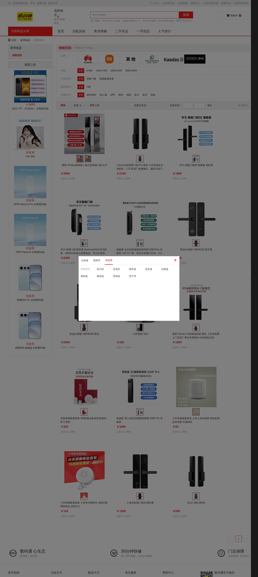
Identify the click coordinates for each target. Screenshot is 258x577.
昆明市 (96, 260)
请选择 (108, 260)
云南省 (84, 260)
